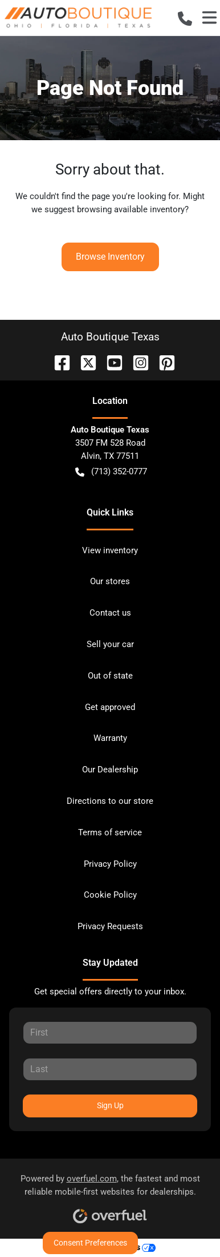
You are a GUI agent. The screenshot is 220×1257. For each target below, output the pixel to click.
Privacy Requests (110, 926)
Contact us (110, 613)
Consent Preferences (90, 1242)
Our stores (110, 581)
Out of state (110, 676)
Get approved (110, 707)
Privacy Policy (110, 864)
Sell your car (110, 644)
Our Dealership (110, 769)
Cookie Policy (110, 895)
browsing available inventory (131, 209)
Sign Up (110, 1105)
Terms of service (110, 832)
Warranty (110, 738)
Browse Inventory (110, 256)
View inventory (110, 550)
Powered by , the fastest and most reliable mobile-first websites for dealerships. (110, 1194)
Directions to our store (110, 801)
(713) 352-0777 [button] (111, 471)
